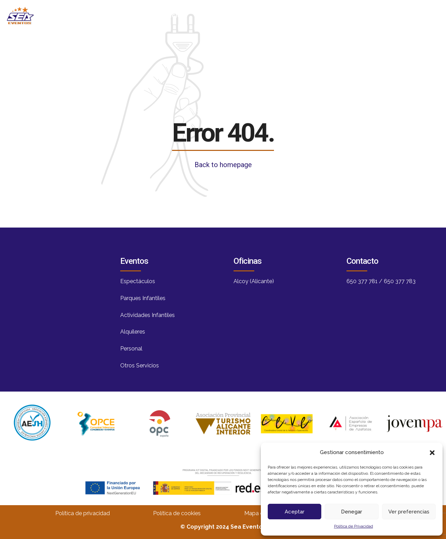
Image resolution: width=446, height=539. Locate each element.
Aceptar (294, 512)
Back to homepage (223, 165)
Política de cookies (177, 513)
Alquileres (132, 331)
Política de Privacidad (353, 526)
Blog (265, 15)
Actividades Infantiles (147, 315)
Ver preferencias (408, 512)
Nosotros (220, 15)
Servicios (311, 15)
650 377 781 (362, 281)
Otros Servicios (139, 365)
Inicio (172, 15)
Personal (131, 348)
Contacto (364, 15)
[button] (432, 452)
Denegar (351, 512)
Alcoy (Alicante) (254, 281)
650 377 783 (400, 281)
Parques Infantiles (142, 298)
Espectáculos (137, 281)
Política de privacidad (82, 513)
